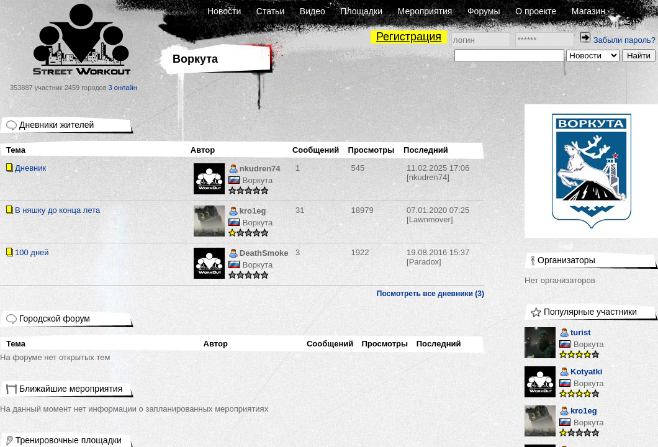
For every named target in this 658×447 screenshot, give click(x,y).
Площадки (361, 11)
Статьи (270, 11)
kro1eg (247, 212)
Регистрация (408, 36)
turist (575, 334)
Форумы (483, 11)
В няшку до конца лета (57, 210)
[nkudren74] (438, 172)
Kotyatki (580, 373)
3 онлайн (123, 87)
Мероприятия (425, 11)
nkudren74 (254, 170)
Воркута (258, 180)
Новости (224, 11)
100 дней (32, 252)
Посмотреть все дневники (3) (430, 293)
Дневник (30, 168)
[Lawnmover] (438, 214)
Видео (312, 11)
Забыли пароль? (624, 40)
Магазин (588, 11)
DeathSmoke (258, 254)
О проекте (535, 11)
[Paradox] (438, 257)
